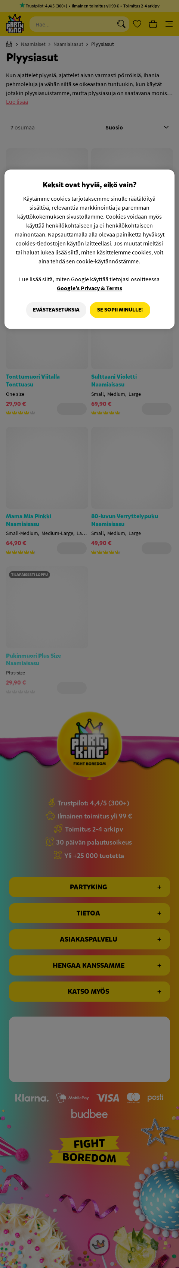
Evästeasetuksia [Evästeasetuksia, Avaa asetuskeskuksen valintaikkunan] (54, 309)
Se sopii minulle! (120, 309)
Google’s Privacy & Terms (89, 288)
